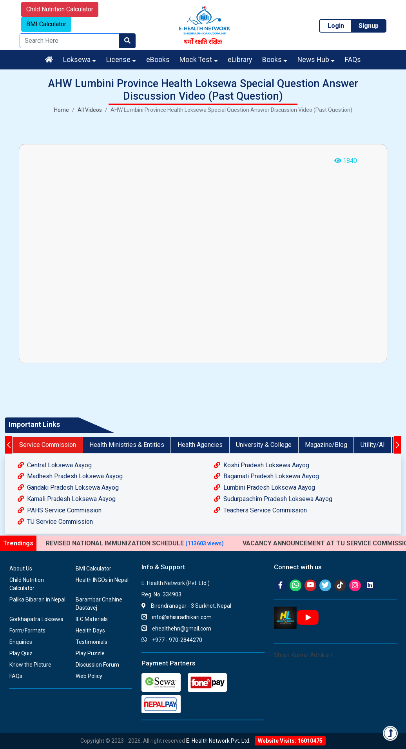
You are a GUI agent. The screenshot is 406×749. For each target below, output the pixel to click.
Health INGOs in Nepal (102, 580)
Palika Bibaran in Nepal (37, 599)
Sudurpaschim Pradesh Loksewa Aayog (273, 499)
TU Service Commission (55, 521)
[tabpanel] (203, 494)
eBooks (158, 60)
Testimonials (91, 642)
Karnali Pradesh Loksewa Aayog (67, 499)
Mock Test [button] (195, 60)
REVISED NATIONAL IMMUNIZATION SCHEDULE (135, 543)
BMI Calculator (46, 24)
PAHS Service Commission (60, 510)
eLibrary (240, 60)
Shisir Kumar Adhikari (303, 655)
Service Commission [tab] (47, 444)
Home (61, 110)
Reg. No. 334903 (161, 594)
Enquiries (20, 642)
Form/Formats (27, 630)
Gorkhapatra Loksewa (36, 619)
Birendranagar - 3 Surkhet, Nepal (186, 606)
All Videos (90, 110)
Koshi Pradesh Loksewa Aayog (261, 465)
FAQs (353, 60)
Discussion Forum (97, 665)
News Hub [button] (313, 60)
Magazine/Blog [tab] (326, 444)
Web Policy (89, 676)
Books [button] (272, 60)
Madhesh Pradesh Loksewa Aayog (70, 476)
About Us (20, 568)
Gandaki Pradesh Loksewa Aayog (68, 487)
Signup (369, 25)
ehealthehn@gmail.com (176, 628)
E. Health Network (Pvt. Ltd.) (175, 583)
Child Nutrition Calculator (59, 9)
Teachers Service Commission (260, 510)
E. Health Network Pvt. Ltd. (218, 741)
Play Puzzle (90, 653)
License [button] (118, 60)
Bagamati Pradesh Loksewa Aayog (266, 476)
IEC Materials (92, 619)
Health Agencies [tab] (200, 444)
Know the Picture (30, 665)
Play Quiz (21, 653)
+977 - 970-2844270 (171, 640)
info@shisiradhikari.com (176, 617)
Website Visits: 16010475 (290, 741)
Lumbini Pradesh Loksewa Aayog (264, 487)
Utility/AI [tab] (373, 444)
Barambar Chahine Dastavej (99, 603)
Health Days (90, 630)
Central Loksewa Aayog (55, 465)
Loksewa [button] (77, 60)
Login (336, 25)
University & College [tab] (264, 444)
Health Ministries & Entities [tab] (126, 444)
